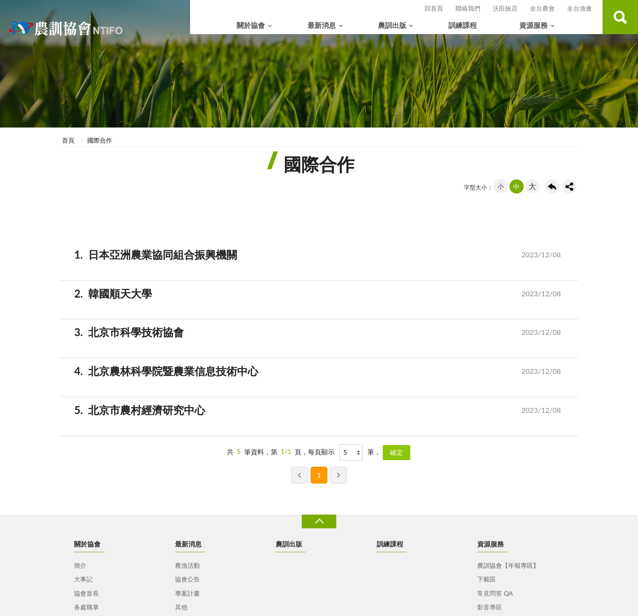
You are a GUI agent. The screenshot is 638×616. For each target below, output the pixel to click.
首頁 (68, 140)
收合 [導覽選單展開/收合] (319, 521)
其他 (181, 607)
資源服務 (533, 25)
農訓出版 (392, 25)
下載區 (486, 579)
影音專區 (489, 607)
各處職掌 (86, 607)
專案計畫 (187, 593)
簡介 (80, 565)
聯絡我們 (467, 8)
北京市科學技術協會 (329, 332)
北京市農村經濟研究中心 (329, 410)
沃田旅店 (505, 8)
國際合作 (99, 140)
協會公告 (187, 579)
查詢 (620, 17)
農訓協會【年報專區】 (508, 565)
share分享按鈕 (569, 186)
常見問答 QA (495, 593)
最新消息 (321, 25)
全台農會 (542, 8)
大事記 (83, 579)
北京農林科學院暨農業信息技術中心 (329, 371)
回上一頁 (552, 186)
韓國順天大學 (329, 294)
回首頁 (433, 8)
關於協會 (251, 25)
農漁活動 (187, 565)
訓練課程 (462, 25)
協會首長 (86, 593)
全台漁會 (579, 8)
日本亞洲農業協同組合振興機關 (329, 255)
